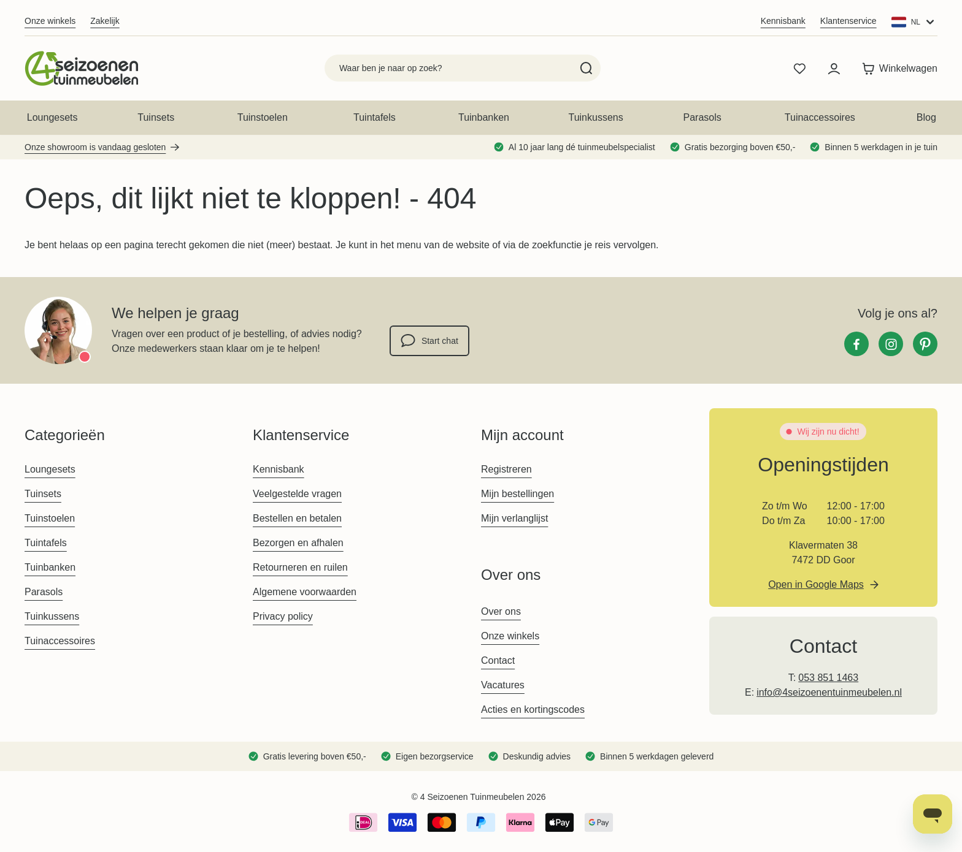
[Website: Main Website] (914, 22)
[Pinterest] (925, 344)
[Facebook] (856, 344)
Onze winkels (50, 21)
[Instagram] (891, 344)
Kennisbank (783, 21)
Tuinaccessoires (820, 117)
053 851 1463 (828, 677)
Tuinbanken (483, 117)
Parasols (702, 117)
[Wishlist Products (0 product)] (799, 68)
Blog (926, 117)
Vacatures (503, 685)
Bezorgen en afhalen (298, 543)
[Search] (586, 68)
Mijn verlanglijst (514, 518)
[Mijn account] (834, 68)
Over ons (501, 611)
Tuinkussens (595, 117)
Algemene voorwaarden (304, 592)
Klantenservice (848, 21)
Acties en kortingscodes (533, 709)
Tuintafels (374, 117)
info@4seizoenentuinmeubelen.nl (829, 692)
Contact (498, 660)
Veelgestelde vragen (297, 494)
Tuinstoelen (262, 117)
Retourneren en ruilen (300, 567)
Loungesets (52, 117)
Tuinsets (155, 117)
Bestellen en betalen (297, 518)
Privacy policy (283, 616)
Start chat (429, 341)
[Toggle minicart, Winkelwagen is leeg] (896, 68)
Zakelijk (104, 21)
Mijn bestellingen (517, 494)
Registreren (506, 469)
